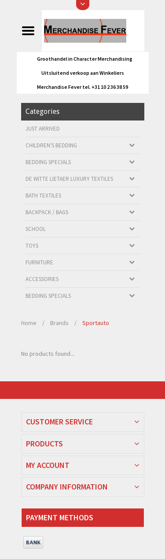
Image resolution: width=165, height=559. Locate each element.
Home (29, 323)
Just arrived (43, 128)
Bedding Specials (48, 162)
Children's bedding (51, 145)
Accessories (42, 279)
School (36, 229)
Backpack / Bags (47, 212)
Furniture (39, 262)
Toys (32, 245)
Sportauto (95, 323)
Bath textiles (43, 195)
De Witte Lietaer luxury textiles (69, 179)
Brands (59, 323)
